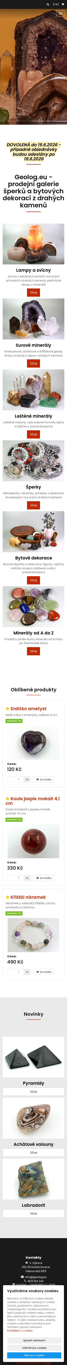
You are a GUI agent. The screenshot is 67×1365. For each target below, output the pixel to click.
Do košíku (44, 779)
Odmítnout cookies (34, 1348)
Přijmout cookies (34, 1355)
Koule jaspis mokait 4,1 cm (33, 801)
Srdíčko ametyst (28, 709)
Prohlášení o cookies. (20, 1330)
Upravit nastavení (34, 1340)
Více (33, 292)
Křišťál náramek (28, 897)
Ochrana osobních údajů (33, 1363)
